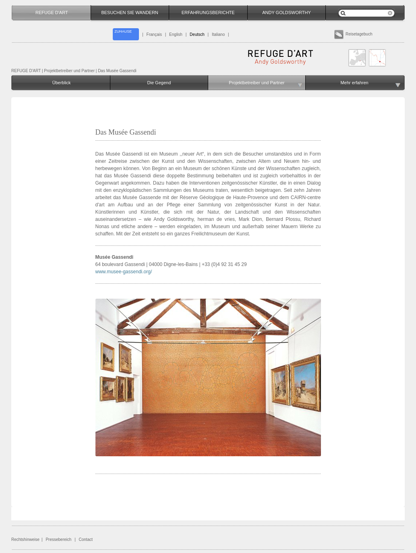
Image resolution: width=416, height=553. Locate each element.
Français (154, 34)
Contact (86, 539)
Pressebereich (58, 539)
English (175, 34)
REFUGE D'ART (26, 71)
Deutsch (197, 34)
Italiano (218, 34)
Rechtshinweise (25, 539)
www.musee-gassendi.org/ (123, 271)
